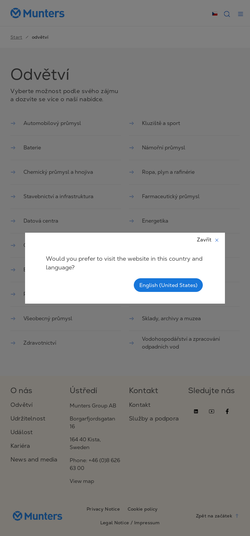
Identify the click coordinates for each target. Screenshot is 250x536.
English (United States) (168, 285)
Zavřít (208, 239)
